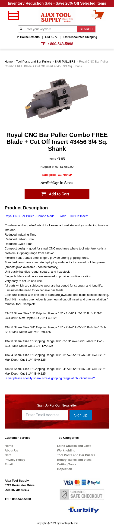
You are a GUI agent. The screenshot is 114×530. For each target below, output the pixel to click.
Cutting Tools (66, 464)
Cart (8, 455)
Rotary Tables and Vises (74, 459)
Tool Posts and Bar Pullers (33, 61)
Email (9, 464)
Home (9, 61)
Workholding (66, 450)
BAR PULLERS (65, 61)
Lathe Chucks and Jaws (74, 446)
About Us (11, 450)
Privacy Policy (15, 459)
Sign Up (80, 415)
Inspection (64, 469)
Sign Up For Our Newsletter (57, 405)
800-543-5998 (61, 44)
